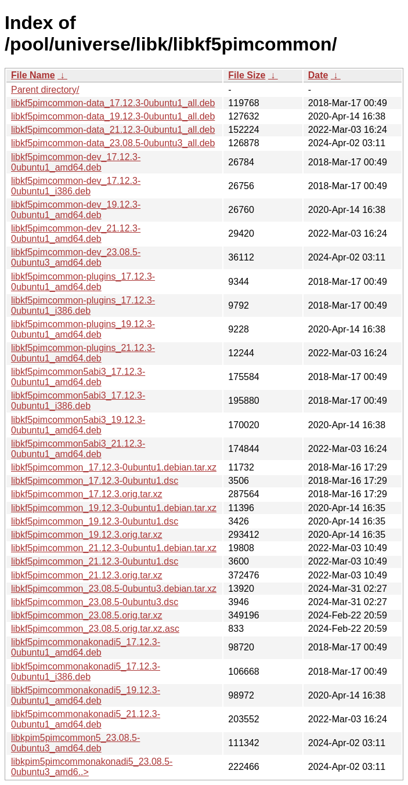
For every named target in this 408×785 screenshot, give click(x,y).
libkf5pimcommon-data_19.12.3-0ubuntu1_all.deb (113, 116)
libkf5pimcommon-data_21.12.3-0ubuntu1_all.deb (113, 130)
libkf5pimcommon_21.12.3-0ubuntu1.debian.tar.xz (113, 548)
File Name (33, 75)
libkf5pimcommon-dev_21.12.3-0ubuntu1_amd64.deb (75, 233)
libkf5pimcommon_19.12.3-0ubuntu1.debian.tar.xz (113, 508)
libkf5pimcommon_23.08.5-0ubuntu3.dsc (94, 602)
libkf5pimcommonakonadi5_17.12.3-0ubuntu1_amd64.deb (85, 647)
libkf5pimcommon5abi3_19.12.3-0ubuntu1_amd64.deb (78, 425)
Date (318, 75)
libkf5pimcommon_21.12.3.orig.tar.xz (87, 575)
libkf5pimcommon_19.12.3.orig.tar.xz (87, 535)
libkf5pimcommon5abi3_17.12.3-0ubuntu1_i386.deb (78, 400)
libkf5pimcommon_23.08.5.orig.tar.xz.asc (95, 629)
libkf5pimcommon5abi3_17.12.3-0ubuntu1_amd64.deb (78, 377)
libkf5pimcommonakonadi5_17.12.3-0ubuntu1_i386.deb (85, 671)
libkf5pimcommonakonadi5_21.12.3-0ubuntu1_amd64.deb (85, 719)
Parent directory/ (45, 90)
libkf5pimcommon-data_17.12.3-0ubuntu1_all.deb (113, 103)
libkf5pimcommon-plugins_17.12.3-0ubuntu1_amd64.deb (83, 282)
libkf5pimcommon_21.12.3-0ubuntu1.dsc (94, 561)
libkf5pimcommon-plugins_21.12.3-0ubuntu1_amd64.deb (83, 353)
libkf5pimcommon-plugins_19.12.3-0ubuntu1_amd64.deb (83, 329)
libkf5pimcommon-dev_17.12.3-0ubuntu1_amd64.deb (75, 162)
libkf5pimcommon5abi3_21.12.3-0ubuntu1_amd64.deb (78, 449)
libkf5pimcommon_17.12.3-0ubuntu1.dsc (94, 481)
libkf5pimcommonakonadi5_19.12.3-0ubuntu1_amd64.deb (85, 695)
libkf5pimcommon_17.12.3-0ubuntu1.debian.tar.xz (113, 467)
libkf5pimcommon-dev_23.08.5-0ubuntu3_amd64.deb (75, 257)
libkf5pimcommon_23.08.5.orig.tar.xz (87, 615)
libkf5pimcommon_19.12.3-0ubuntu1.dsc (94, 521)
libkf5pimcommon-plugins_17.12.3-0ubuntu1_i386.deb (83, 305)
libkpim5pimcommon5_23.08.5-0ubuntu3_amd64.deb (75, 743)
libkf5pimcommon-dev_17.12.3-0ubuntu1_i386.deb (75, 186)
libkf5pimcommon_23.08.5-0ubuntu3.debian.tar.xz (113, 589)
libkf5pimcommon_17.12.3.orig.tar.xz (87, 494)
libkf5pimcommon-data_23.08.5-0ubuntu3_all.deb (113, 143)
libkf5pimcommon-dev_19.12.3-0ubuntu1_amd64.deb (75, 210)
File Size (246, 75)
